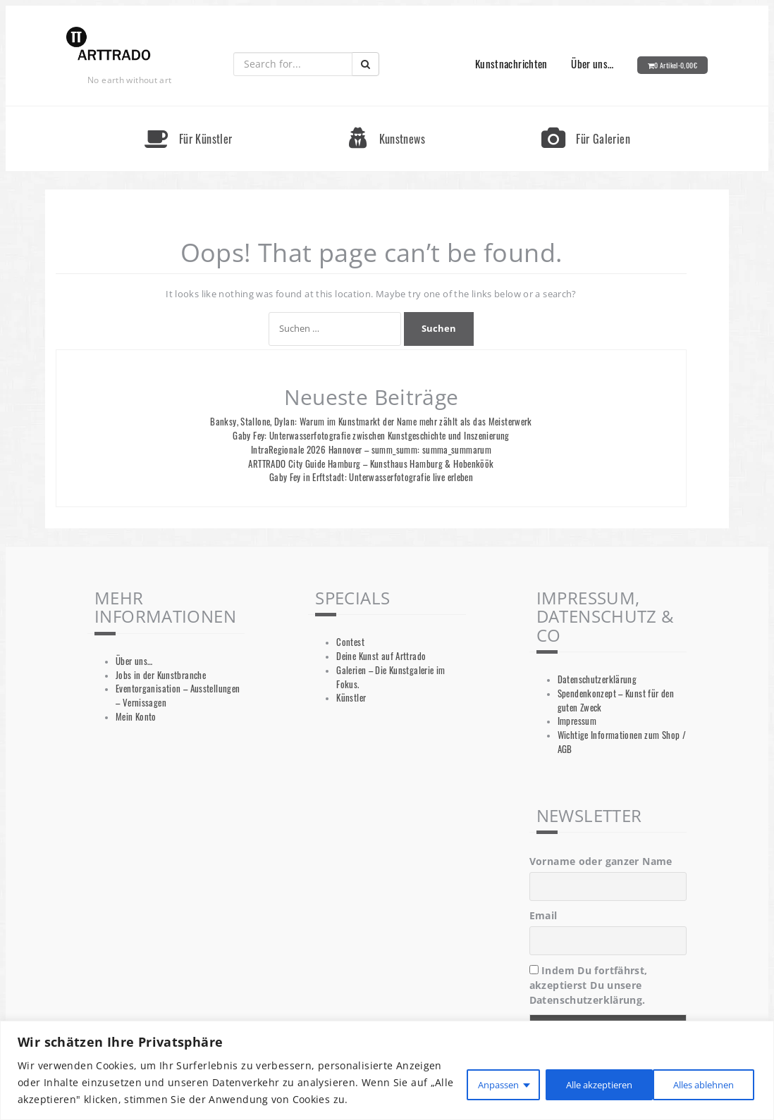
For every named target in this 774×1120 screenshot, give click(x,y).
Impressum (577, 721)
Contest (350, 642)
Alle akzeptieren (698, 1074)
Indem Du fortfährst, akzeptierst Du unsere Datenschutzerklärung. (588, 985)
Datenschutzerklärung (597, 679)
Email (543, 915)
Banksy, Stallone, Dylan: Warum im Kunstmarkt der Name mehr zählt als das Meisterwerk (371, 421)
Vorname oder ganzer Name (600, 861)
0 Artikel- (675, 65)
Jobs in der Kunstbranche (161, 675)
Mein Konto (136, 716)
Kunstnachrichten (511, 63)
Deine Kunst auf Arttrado (381, 656)
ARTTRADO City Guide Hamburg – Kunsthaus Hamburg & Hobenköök (370, 464)
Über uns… (592, 63)
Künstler (351, 697)
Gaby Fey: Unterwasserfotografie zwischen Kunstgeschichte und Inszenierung (371, 435)
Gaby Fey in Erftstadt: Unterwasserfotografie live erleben (371, 477)
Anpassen (472, 1074)
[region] (387, 1062)
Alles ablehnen (578, 1074)
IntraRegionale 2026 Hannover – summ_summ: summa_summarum (371, 449)
